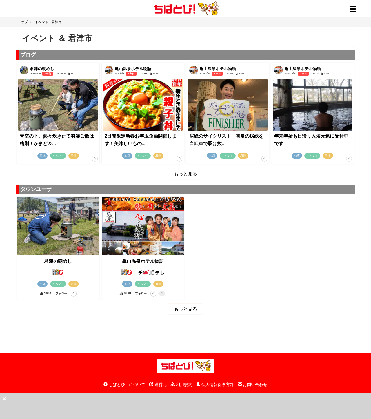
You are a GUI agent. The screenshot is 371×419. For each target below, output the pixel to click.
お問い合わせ (253, 384)
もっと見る (185, 173)
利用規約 (181, 384)
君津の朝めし (58, 261)
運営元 (158, 384)
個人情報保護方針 (215, 384)
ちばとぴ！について (124, 384)
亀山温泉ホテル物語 (143, 261)
